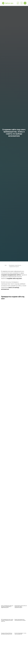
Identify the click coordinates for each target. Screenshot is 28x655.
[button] (18, 3)
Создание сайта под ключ (14, 266)
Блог (6, 265)
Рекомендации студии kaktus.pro (15, 265)
